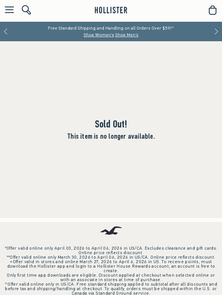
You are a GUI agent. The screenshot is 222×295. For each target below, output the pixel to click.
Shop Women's (99, 35)
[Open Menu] (7, 10)
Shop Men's (126, 35)
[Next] (216, 31)
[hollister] (111, 10)
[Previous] (5, 31)
